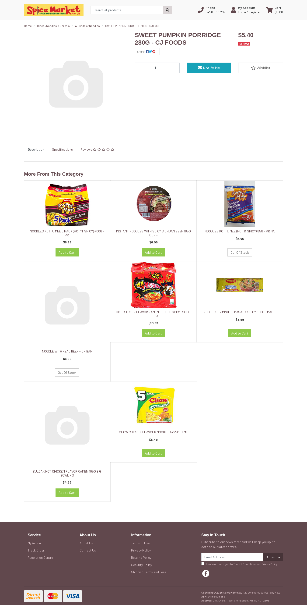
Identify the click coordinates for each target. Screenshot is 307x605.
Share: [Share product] (146, 51)
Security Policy (141, 565)
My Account (36, 543)
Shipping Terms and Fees (148, 572)
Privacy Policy (141, 550)
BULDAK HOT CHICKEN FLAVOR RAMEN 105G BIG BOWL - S (67, 473)
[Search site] (167, 10)
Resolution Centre (40, 557)
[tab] (36, 149)
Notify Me (209, 67)
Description (36, 149)
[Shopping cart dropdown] (274, 10)
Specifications (62, 149)
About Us (86, 543)
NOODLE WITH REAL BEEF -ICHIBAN (67, 351)
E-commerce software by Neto (262, 592)
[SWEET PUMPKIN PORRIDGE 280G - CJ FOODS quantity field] (157, 68)
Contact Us (88, 550)
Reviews (97, 149)
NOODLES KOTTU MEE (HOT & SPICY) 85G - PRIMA (240, 231)
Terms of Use (140, 543)
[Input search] (127, 10)
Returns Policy (141, 557)
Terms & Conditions (244, 564)
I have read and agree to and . (239, 564)
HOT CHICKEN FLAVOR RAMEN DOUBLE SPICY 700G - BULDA (153, 314)
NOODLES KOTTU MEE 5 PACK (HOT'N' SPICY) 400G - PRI (67, 233)
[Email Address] (232, 557)
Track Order (36, 550)
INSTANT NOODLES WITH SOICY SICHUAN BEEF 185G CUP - (153, 233)
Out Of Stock (239, 252)
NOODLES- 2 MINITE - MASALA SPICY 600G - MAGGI (239, 312)
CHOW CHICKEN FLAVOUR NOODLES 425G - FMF (153, 432)
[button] (211, 10)
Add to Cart (67, 252)
